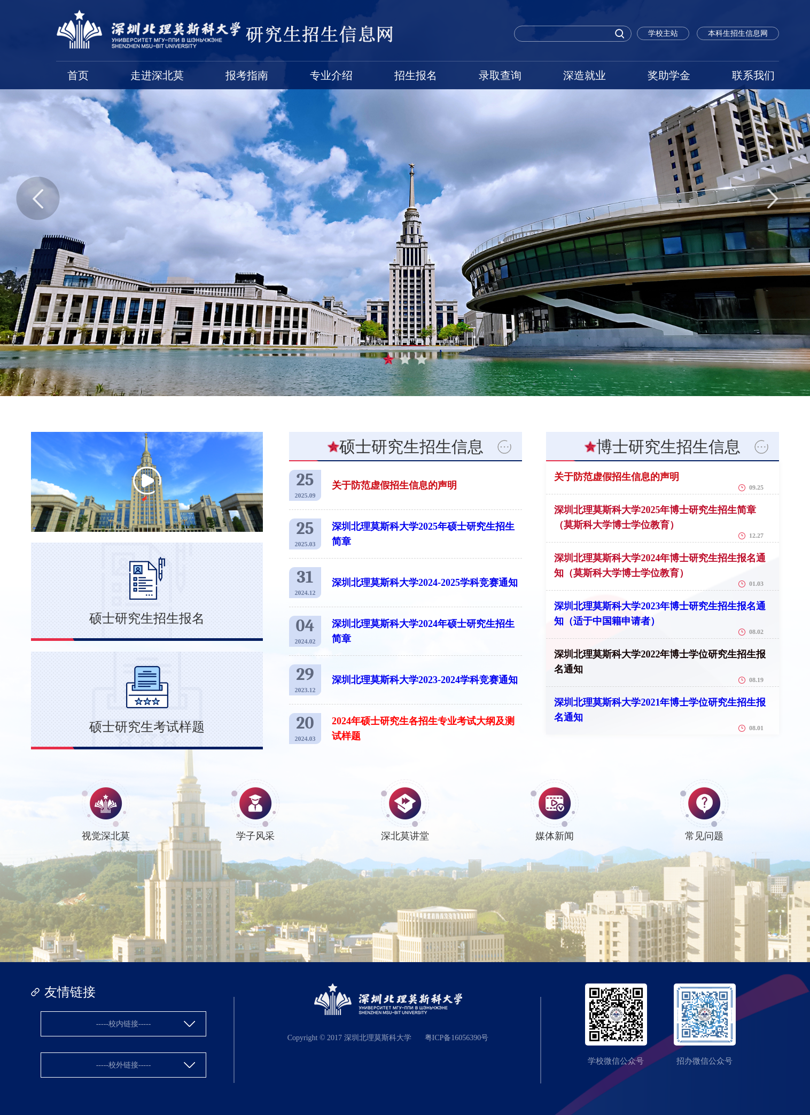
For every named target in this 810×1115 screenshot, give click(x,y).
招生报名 (415, 75)
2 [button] (405, 359)
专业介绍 (331, 75)
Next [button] (772, 198)
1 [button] (388, 359)
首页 (78, 75)
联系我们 (753, 75)
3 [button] (421, 359)
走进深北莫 (157, 75)
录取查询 (500, 75)
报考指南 (246, 75)
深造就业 (584, 75)
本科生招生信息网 (738, 33)
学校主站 (663, 33)
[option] (405, 198)
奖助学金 (669, 75)
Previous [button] (38, 198)
